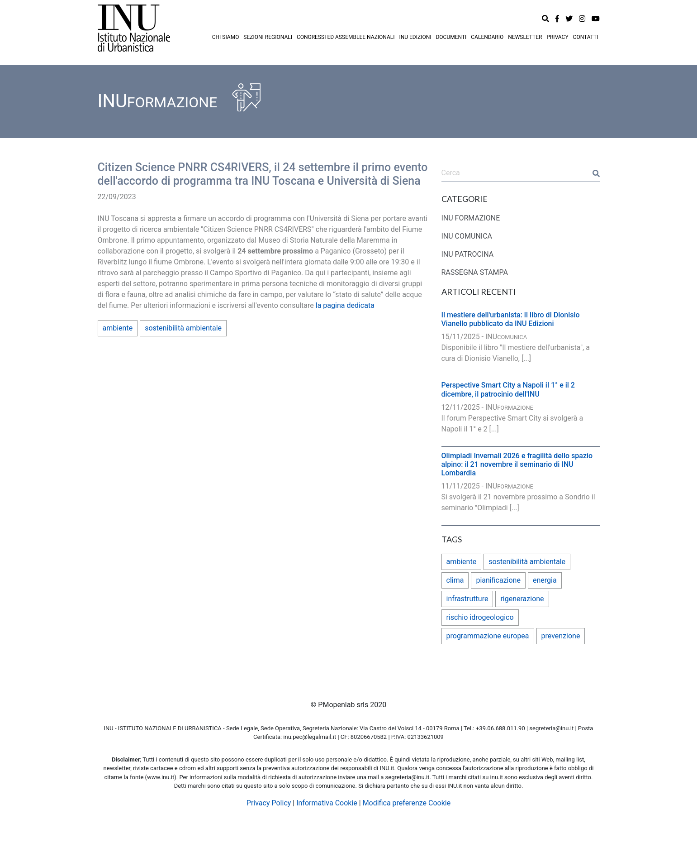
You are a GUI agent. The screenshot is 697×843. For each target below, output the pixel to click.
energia (545, 580)
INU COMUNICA (467, 236)
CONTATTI (585, 37)
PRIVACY (557, 37)
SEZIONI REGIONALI (267, 37)
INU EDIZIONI (415, 37)
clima (455, 580)
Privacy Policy (269, 803)
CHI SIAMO (225, 37)
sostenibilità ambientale (183, 328)
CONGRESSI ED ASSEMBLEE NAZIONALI (346, 37)
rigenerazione (522, 598)
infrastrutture (467, 598)
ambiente (118, 328)
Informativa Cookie (326, 803)
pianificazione (498, 580)
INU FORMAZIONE (470, 218)
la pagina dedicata (345, 305)
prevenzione (560, 636)
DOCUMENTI (451, 37)
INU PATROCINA (467, 254)
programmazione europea (487, 636)
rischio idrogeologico (480, 617)
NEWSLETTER (525, 37)
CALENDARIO (487, 37)
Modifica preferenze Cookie (407, 803)
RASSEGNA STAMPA (474, 272)
